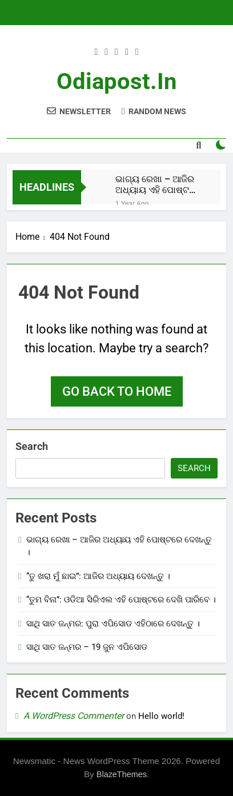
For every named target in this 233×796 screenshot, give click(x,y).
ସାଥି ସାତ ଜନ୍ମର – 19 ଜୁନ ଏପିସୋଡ (86, 647)
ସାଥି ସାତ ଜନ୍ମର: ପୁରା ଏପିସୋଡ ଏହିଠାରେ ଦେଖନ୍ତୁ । (113, 623)
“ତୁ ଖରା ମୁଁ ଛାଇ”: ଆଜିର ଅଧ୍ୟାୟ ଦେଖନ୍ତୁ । (98, 576)
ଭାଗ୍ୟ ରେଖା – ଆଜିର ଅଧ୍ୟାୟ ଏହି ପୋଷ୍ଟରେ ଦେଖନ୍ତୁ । (157, 184)
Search (31, 446)
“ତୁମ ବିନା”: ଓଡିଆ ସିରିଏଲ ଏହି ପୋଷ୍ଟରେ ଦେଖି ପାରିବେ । (121, 599)
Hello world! (161, 716)
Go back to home (116, 391)
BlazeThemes (122, 774)
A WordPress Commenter (73, 715)
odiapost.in (116, 81)
